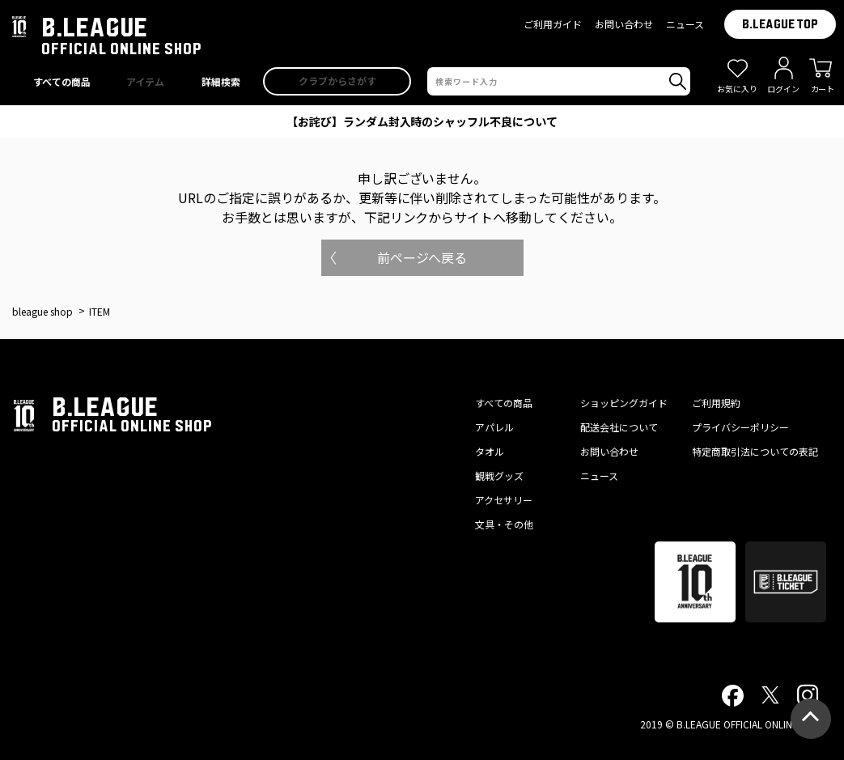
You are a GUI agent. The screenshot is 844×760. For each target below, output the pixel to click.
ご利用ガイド (553, 24)
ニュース (685, 24)
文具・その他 (504, 524)
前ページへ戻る (422, 257)
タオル (489, 451)
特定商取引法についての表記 (755, 451)
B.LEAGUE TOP (780, 24)
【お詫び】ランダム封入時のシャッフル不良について (422, 121)
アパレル (494, 427)
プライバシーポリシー (740, 427)
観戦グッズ (499, 475)
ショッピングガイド (624, 403)
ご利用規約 (716, 403)
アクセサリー (503, 500)
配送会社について (619, 427)
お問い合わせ (624, 24)
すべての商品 (503, 403)
